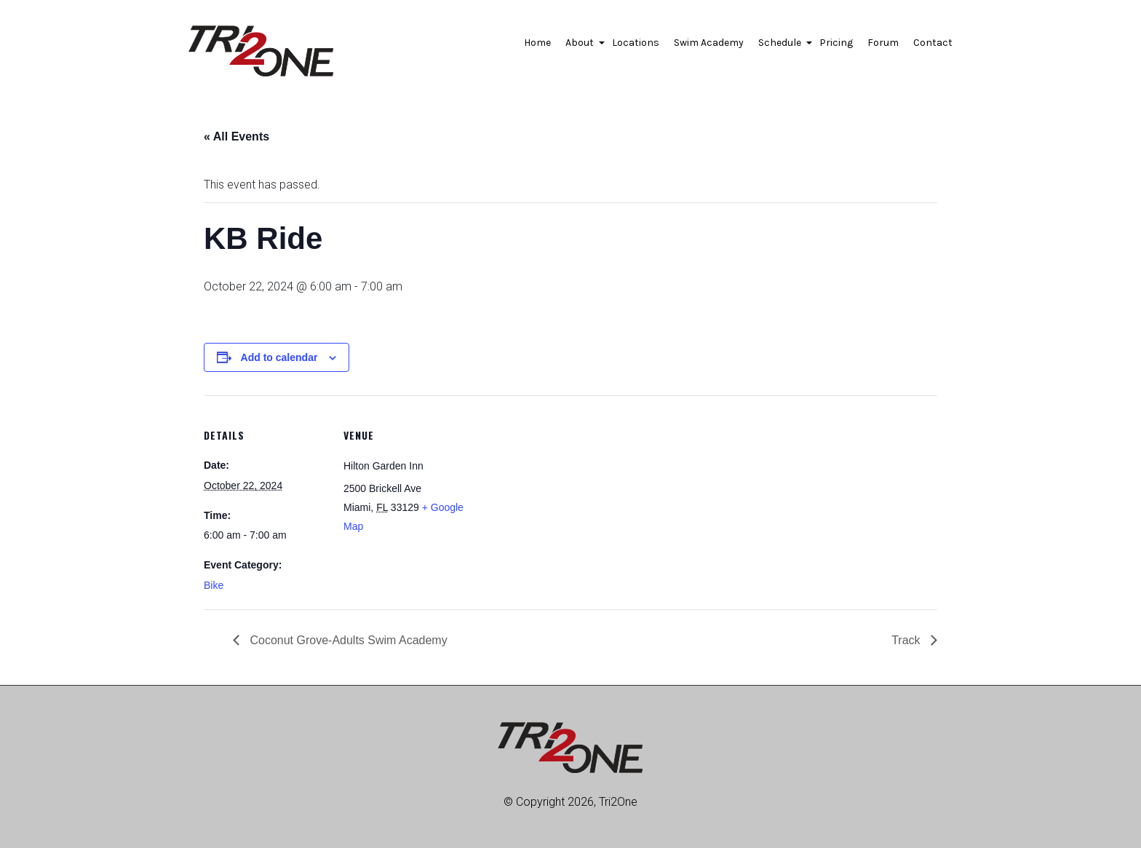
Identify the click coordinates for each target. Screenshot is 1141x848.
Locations (635, 42)
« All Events (236, 136)
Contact (933, 42)
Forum (883, 42)
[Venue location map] (560, 496)
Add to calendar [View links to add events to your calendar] (279, 357)
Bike (213, 585)
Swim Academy (709, 42)
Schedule (781, 46)
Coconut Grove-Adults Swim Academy (347, 640)
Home (537, 42)
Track (907, 640)
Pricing (836, 42)
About (581, 46)
